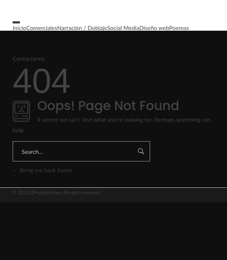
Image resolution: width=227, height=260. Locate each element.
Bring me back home (42, 169)
